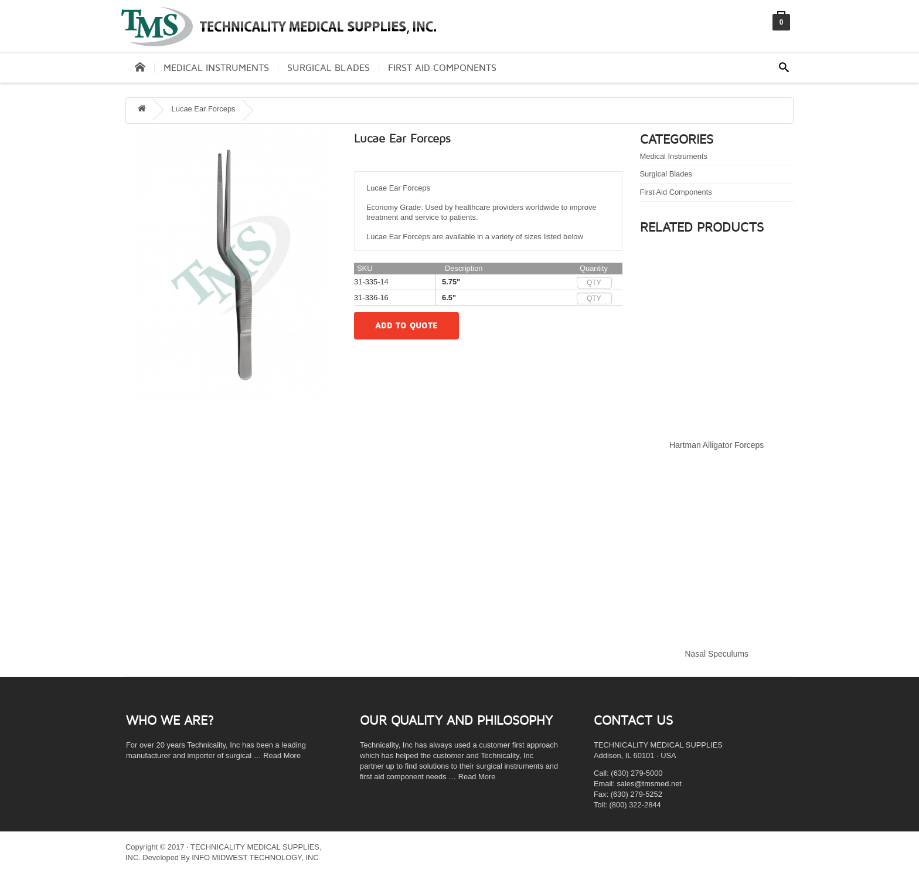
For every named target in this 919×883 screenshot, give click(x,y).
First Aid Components (442, 68)
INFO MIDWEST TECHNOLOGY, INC (255, 857)
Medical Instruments (216, 68)
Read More (282, 755)
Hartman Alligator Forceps (716, 445)
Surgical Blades (328, 68)
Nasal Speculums (716, 653)
